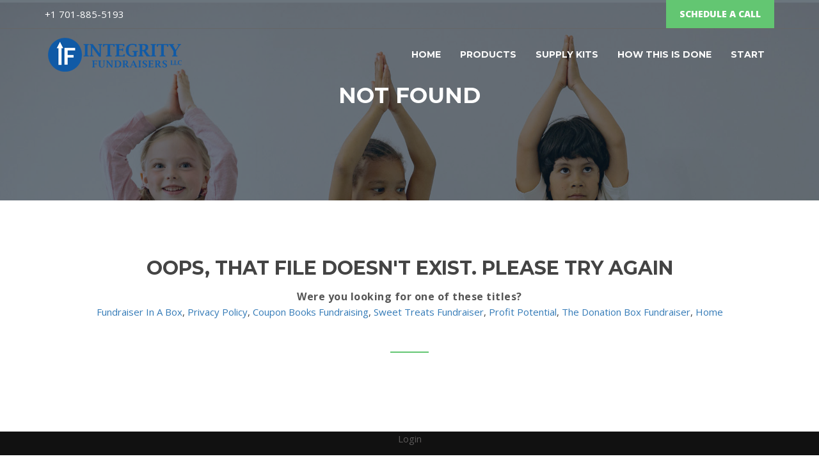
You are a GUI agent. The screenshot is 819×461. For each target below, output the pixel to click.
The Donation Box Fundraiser (626, 311)
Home (426, 54)
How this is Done (664, 54)
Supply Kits (567, 54)
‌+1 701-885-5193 (84, 14)
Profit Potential (523, 311)
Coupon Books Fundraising (311, 311)
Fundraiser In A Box (139, 311)
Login (410, 438)
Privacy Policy (217, 311)
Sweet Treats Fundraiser (429, 311)
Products (488, 54)
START (748, 54)
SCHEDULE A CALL (720, 14)
